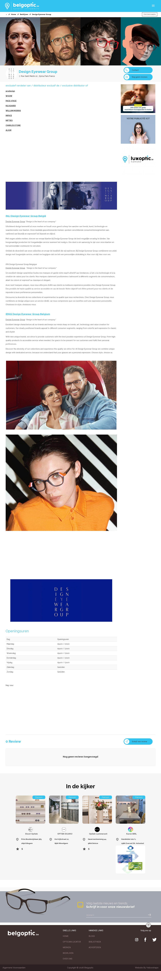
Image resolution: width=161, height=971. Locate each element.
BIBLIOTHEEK (95, 942)
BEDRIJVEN (68, 953)
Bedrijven (24, 14)
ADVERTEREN (95, 947)
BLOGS (92, 936)
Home (13, 14)
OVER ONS (67, 959)
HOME (65, 936)
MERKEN (67, 947)
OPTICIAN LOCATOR (72, 942)
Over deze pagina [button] (150, 14)
